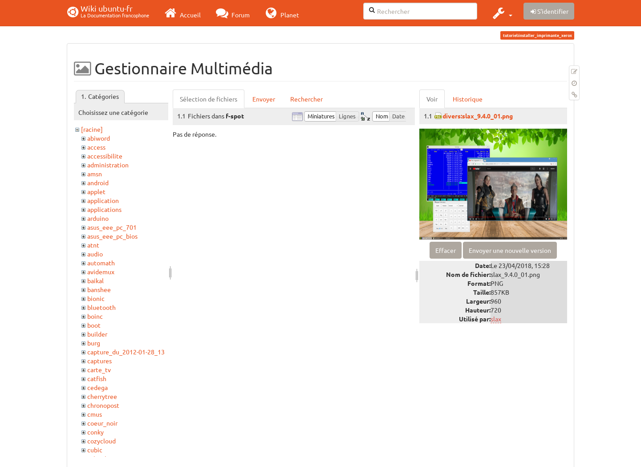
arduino (98, 218)
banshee (99, 289)
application (103, 200)
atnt (93, 245)
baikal (95, 280)
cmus (94, 414)
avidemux (100, 272)
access (96, 147)
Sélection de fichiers (208, 99)
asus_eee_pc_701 (112, 227)
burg (93, 343)
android (98, 183)
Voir (432, 99)
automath (101, 263)
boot (94, 325)
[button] (501, 13)
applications (104, 209)
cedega (97, 387)
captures (99, 361)
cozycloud (101, 441)
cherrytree (102, 396)
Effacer (445, 250)
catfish (96, 378)
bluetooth (101, 307)
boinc (95, 316)
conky (95, 432)
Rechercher (306, 99)
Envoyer (263, 99)
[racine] (92, 129)
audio (95, 254)
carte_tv (99, 369)
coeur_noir (102, 423)
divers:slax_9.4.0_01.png (477, 116)
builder (97, 334)
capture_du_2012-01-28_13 (126, 352)
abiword (98, 138)
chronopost (103, 405)
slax (496, 319)
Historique (468, 99)
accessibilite (104, 156)
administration (108, 165)
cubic (94, 450)
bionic (96, 298)
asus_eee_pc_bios (112, 236)
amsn (94, 174)
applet (96, 191)
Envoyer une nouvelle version (510, 250)
